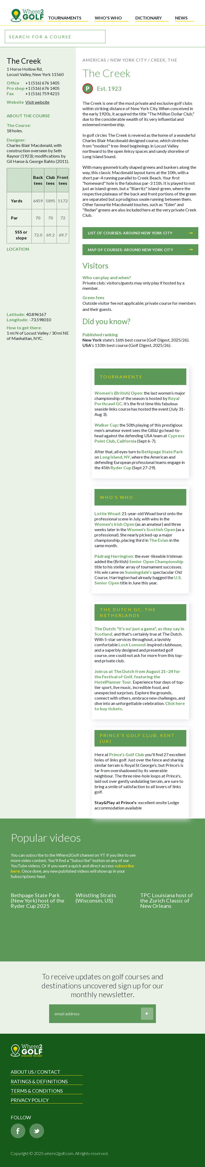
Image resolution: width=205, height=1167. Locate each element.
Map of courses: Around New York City (140, 249)
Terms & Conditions (37, 1091)
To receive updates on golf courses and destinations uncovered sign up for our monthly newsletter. (103, 985)
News (181, 17)
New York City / (130, 59)
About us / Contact (35, 1072)
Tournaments (64, 17)
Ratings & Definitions (39, 1081)
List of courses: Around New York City (140, 233)
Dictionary (148, 17)
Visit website (37, 102)
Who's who (108, 17)
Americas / (95, 59)
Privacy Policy (30, 1100)
